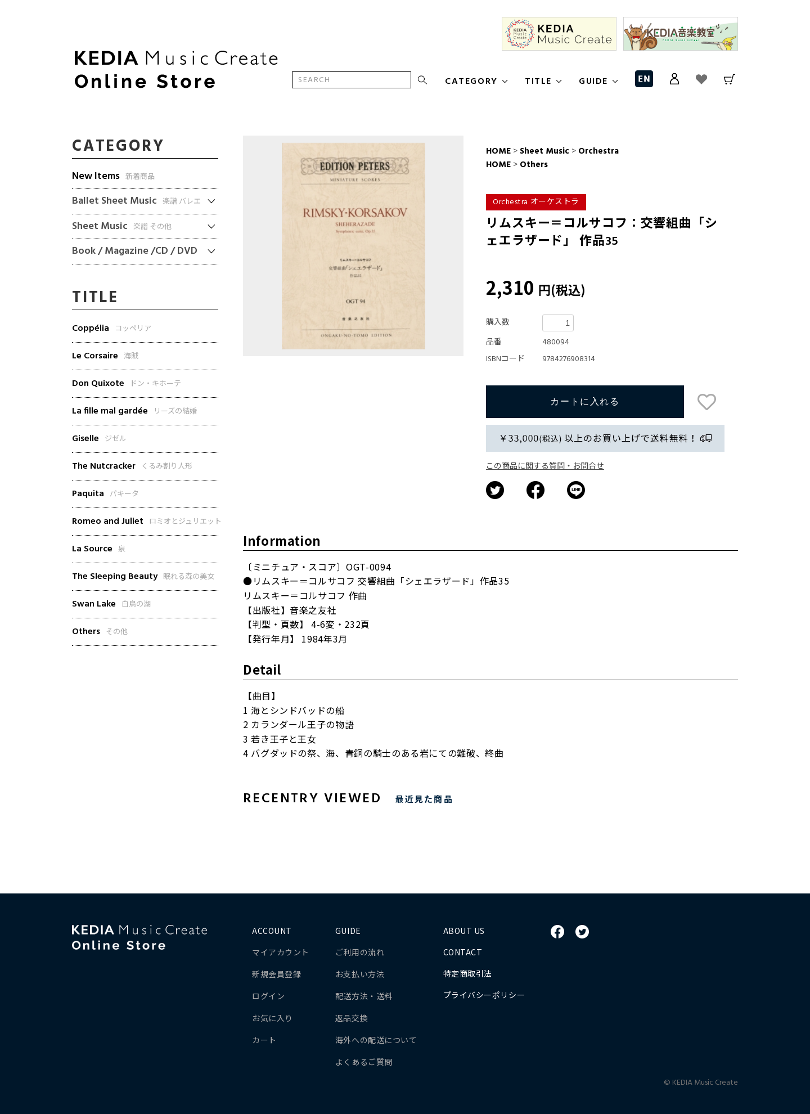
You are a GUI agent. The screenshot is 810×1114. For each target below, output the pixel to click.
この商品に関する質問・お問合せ (545, 466)
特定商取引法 (467, 973)
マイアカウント (280, 952)
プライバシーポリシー (484, 994)
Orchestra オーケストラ (536, 202)
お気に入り (272, 1017)
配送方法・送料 (364, 995)
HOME (498, 151)
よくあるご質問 (364, 1061)
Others (533, 165)
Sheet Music (545, 151)
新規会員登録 (276, 974)
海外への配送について (376, 1039)
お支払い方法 (359, 974)
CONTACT (463, 952)
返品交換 (351, 1017)
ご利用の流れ (359, 952)
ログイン (268, 995)
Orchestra (597, 151)
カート (264, 1039)
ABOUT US (464, 930)
